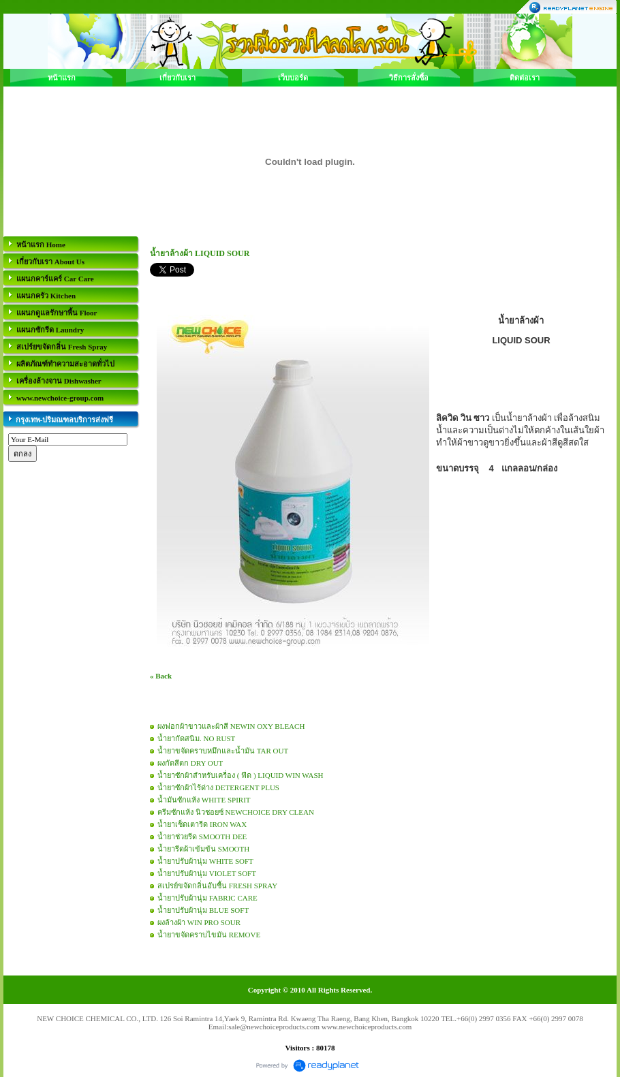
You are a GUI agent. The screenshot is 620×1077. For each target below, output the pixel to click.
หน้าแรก (62, 78)
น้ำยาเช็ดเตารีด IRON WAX (202, 824)
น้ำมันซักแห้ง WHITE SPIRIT (204, 800)
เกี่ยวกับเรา (177, 78)
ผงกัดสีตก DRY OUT (190, 763)
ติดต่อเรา (525, 78)
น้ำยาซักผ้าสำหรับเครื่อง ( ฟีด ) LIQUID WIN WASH (240, 775)
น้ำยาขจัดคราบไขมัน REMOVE (208, 935)
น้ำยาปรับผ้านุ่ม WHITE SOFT (205, 861)
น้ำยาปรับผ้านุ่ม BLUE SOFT (203, 910)
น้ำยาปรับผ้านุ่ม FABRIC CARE (207, 898)
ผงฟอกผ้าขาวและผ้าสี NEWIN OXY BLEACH (231, 726)
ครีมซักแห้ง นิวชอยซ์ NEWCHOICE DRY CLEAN (235, 812)
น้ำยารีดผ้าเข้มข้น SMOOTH (203, 849)
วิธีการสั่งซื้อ (409, 78)
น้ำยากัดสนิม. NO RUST (196, 738)
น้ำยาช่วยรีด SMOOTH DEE (202, 836)
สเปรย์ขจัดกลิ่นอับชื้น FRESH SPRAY (217, 885)
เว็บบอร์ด (293, 78)
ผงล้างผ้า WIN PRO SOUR (199, 922)
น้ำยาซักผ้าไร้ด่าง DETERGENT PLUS (218, 787)
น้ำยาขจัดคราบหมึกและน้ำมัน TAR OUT (222, 751)
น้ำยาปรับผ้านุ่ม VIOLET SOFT (206, 873)
